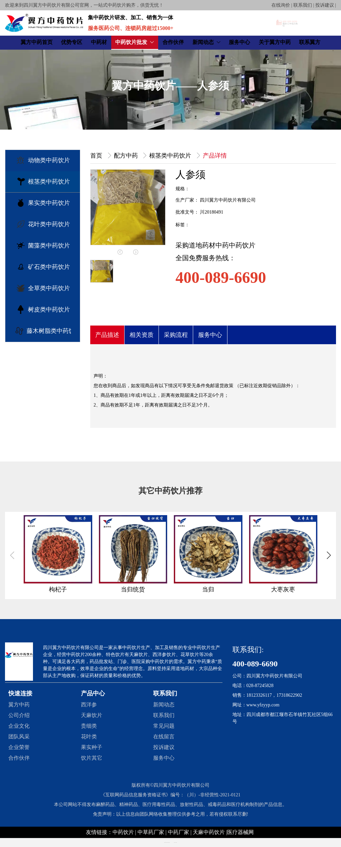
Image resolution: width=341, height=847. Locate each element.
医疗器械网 (240, 832)
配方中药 (127, 155)
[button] (329, 555)
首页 (97, 155)
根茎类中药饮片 (171, 155)
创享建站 (176, 842)
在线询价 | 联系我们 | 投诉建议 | (303, 5)
